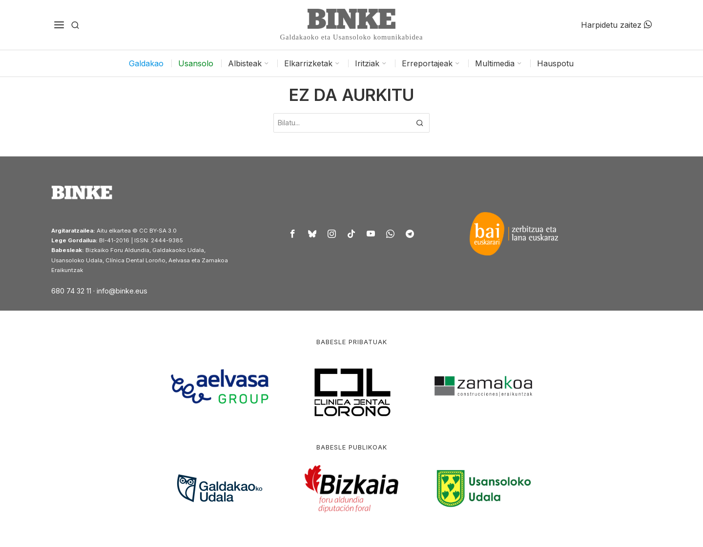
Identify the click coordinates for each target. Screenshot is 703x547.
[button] (420, 123)
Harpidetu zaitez (616, 25)
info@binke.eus (122, 291)
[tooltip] (293, 233)
